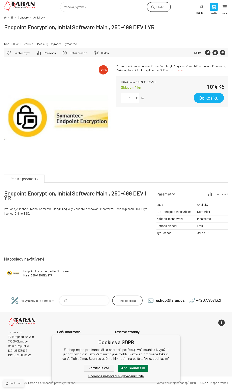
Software (23, 17)
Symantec (70, 44)
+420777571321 (208, 300)
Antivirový (39, 17)
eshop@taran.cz (170, 300)
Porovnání (50, 53)
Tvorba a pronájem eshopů (172, 383)
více (180, 70)
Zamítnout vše (99, 368)
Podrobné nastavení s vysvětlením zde (116, 376)
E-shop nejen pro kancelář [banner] (22, 6)
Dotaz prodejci (79, 53)
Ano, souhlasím (133, 368)
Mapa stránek (219, 383)
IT (12, 17)
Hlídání (105, 53)
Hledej (160, 7)
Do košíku (209, 98)
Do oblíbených (22, 53)
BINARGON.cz (199, 383)
